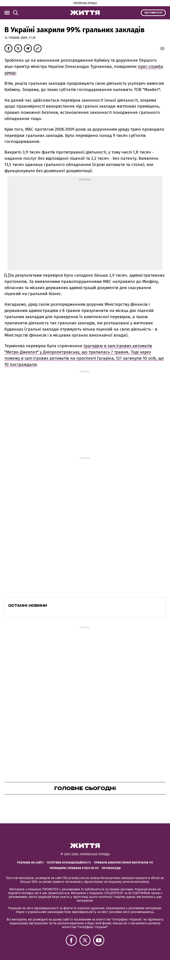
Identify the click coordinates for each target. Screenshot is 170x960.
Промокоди (111, 868)
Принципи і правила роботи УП (74, 868)
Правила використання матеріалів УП (123, 862)
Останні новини (27, 605)
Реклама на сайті (30, 862)
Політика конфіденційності (69, 862)
